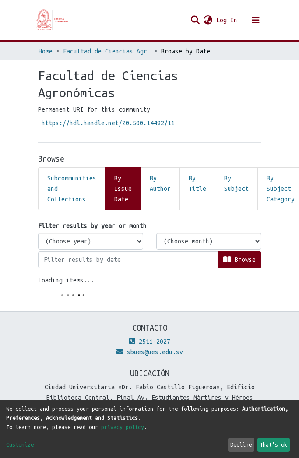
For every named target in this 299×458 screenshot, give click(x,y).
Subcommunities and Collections (71, 189)
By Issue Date (123, 189)
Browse (239, 259)
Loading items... (66, 280)
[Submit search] (195, 20)
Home (46, 51)
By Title (197, 183)
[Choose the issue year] (90, 241)
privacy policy (122, 427)
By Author (160, 183)
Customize (20, 444)
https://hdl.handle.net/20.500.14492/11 (108, 123)
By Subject (236, 183)
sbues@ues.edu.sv (149, 352)
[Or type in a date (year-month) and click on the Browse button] (128, 259)
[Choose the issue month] (208, 241)
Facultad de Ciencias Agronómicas (107, 51)
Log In (227, 20)
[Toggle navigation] (255, 20)
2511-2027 (149, 341)
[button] (208, 20)
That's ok (273, 444)
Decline (241, 444)
